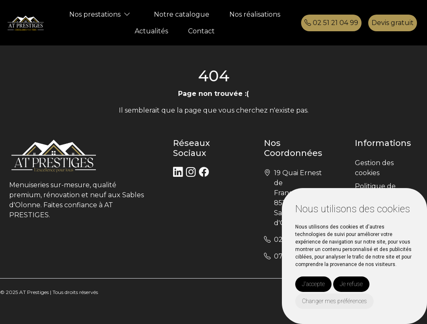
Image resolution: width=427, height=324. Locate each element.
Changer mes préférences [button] (334, 301)
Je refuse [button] (351, 284)
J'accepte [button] (313, 284)
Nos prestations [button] (95, 14)
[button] (127, 14)
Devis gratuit (393, 23)
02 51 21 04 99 (331, 23)
